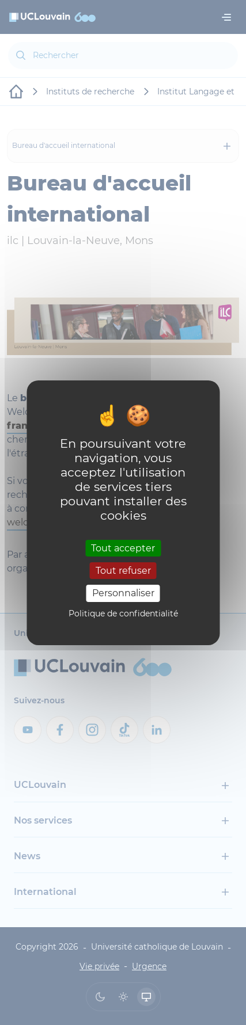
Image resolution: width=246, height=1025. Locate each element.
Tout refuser (123, 570)
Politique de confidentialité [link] (123, 613)
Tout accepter (123, 548)
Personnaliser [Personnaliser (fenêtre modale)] (123, 593)
